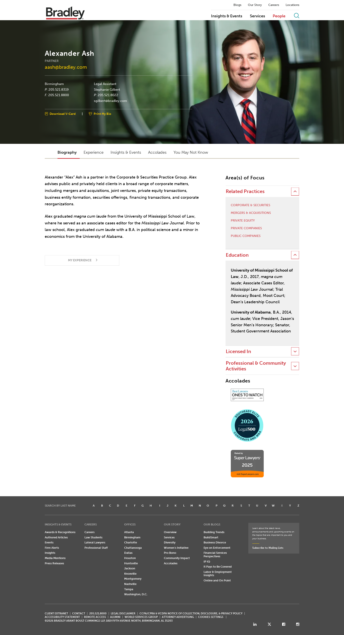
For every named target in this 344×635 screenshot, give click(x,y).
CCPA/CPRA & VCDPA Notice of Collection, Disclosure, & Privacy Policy (191, 613)
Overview (170, 532)
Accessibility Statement (62, 617)
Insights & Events (226, 16)
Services (257, 16)
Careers (273, 5)
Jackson (129, 568)
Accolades (170, 563)
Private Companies (246, 228)
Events (49, 542)
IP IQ (207, 561)
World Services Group (141, 617)
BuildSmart (211, 537)
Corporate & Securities (250, 205)
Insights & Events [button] (126, 152)
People (279, 16)
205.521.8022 (108, 95)
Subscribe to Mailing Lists (267, 547)
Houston (130, 558)
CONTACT (78, 613)
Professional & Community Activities (256, 366)
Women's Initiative (176, 547)
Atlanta (129, 532)
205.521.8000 (98, 613)
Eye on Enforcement (217, 547)
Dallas (128, 552)
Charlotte (130, 542)
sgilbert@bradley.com (110, 101)
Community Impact (177, 558)
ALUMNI (115, 617)
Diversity (170, 542)
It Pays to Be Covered (218, 566)
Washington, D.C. (135, 594)
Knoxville (130, 573)
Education (237, 255)
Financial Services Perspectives (215, 554)
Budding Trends (214, 532)
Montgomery (133, 578)
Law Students (93, 537)
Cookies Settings (210, 617)
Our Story (255, 5)
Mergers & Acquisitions (251, 213)
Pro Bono (170, 552)
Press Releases (54, 563)
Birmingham (54, 84)
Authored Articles (56, 537)
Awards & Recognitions (60, 532)
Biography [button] (67, 152)
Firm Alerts (52, 547)
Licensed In (238, 351)
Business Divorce (215, 542)
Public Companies (246, 236)
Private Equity (243, 220)
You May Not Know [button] (191, 152)
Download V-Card (63, 114)
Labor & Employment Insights (218, 573)
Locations (292, 5)
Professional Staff (96, 547)
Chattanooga (133, 547)
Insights (50, 552)
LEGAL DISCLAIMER (123, 613)
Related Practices (245, 191)
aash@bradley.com (66, 67)
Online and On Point (217, 580)
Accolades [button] (157, 152)
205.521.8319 (58, 89)
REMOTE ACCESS (95, 617)
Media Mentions (55, 558)
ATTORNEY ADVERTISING (178, 617)
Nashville (130, 584)
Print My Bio (102, 114)
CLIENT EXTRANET (56, 613)
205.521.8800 (58, 95)
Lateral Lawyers (94, 542)
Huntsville (131, 563)
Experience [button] (94, 152)
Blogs (237, 5)
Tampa (128, 589)
